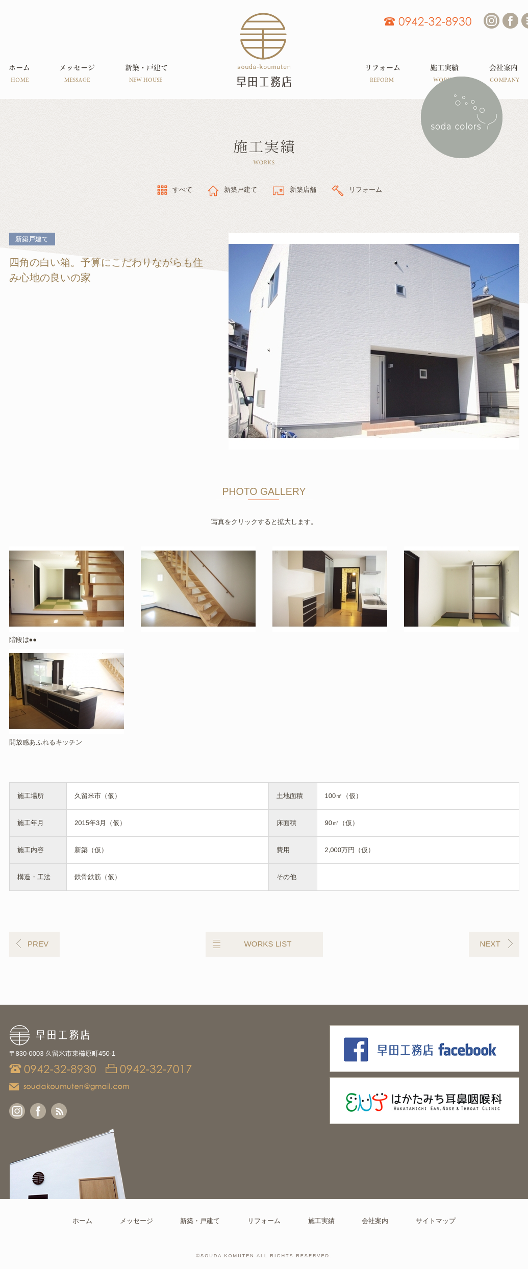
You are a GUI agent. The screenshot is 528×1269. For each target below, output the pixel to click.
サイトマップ (436, 1221)
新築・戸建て (200, 1221)
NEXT (490, 943)
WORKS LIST (268, 943)
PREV (38, 943)
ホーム (82, 1221)
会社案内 (375, 1221)
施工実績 (321, 1221)
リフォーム (264, 1221)
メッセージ (136, 1221)
